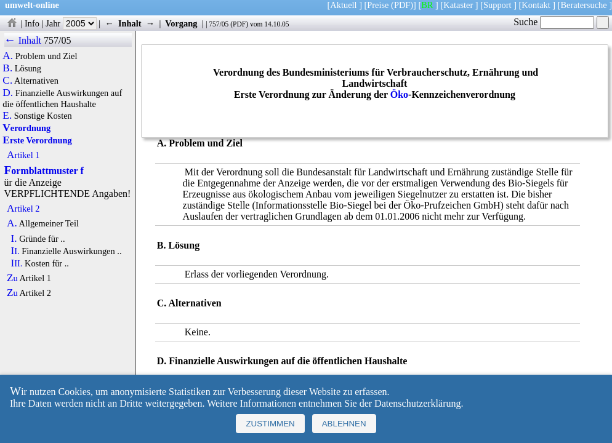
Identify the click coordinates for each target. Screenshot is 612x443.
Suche (553, 22)
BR (427, 5)
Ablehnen (344, 423)
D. (7, 93)
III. (16, 263)
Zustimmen (270, 423)
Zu (12, 278)
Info (32, 23)
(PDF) (402, 5)
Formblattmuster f (44, 171)
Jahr (71, 23)
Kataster (458, 5)
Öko (399, 94)
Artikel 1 (23, 155)
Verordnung (26, 128)
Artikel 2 (23, 209)
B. (7, 68)
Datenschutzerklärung (417, 403)
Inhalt (130, 23)
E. (7, 116)
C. (7, 81)
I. (13, 239)
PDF (239, 24)
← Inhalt (23, 40)
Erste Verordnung (36, 140)
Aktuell (343, 5)
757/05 (218, 24)
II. (14, 251)
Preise (378, 5)
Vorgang (181, 23)
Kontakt (535, 5)
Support (497, 5)
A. (7, 56)
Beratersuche (584, 5)
